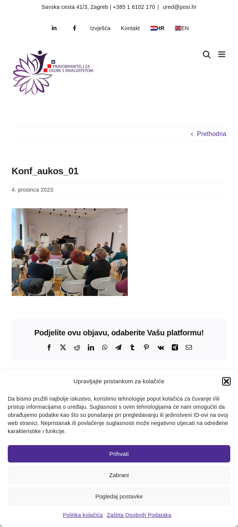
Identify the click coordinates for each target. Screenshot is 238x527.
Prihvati (118, 453)
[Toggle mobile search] (207, 54)
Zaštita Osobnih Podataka (139, 515)
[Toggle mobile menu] (222, 54)
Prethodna (211, 134)
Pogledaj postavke (119, 496)
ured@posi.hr (179, 7)
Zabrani (119, 475)
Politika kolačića (83, 515)
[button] (226, 381)
